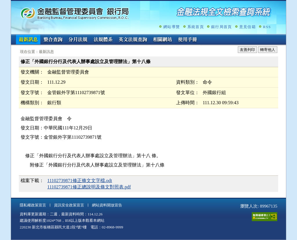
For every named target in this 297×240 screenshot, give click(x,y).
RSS (267, 27)
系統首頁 (195, 27)
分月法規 (78, 40)
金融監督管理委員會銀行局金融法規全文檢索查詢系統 (75, 13)
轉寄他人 (267, 49)
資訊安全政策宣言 (69, 205)
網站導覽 (171, 27)
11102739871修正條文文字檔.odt (79, 180)
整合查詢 (53, 40)
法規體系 (102, 40)
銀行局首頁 (221, 27)
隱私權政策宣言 (33, 205)
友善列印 (247, 49)
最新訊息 (28, 40)
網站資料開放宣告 (107, 205)
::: (13, 36)
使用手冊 (187, 40)
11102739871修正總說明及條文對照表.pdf (89, 186)
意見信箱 (247, 27)
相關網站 (162, 40)
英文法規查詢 (132, 40)
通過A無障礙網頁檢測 (264, 216)
